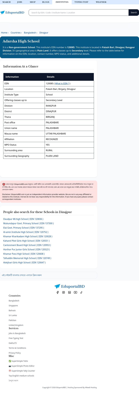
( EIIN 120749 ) (27, 258)
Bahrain (12, 310)
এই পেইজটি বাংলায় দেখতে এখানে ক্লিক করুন (22, 275)
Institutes (62, 2)
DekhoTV (13, 343)
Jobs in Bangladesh (17, 333)
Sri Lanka (13, 315)
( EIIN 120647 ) (24, 262)
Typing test (81, 2)
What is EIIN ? (62, 83)
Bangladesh (14, 300)
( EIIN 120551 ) (26, 240)
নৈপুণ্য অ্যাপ (13, 380)
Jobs (19, 2)
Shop (32, 2)
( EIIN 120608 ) (24, 253)
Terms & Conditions (17, 348)
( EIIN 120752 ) (25, 232)
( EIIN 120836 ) (23, 219)
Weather (101, 2)
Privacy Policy (15, 353)
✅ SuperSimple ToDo (18, 361)
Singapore (13, 305)
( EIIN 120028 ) (27, 236)
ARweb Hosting (91, 387)
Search (6, 2)
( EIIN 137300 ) (28, 223)
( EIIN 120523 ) (26, 249)
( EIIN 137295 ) (23, 227)
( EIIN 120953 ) (27, 245)
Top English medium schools (21, 375)
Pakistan (12, 320)
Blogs (45, 2)
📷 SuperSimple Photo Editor (21, 366)
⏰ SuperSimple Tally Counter (22, 370)
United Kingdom (16, 325)
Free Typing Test (16, 338)
